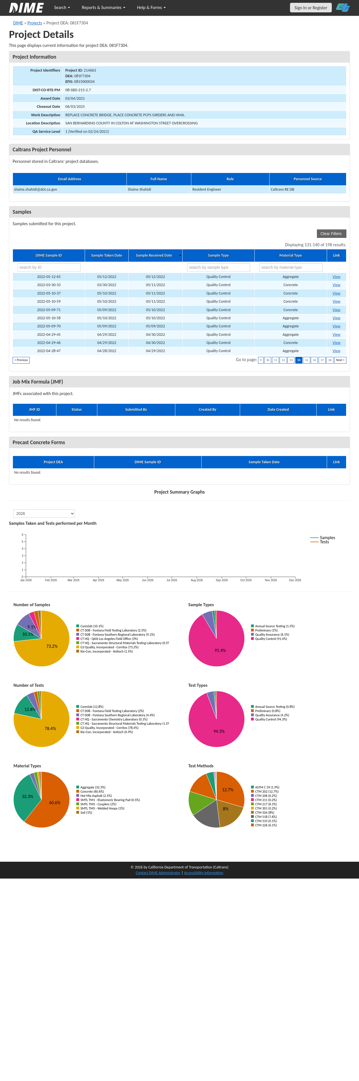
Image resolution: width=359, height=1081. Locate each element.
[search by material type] (291, 267)
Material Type (290, 255)
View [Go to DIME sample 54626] (336, 350)
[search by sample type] (218, 267)
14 (298, 360)
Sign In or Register (310, 7)
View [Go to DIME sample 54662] (336, 318)
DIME (18, 23)
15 (306, 360)
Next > (340, 360)
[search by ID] (49, 267)
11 (275, 360)
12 (283, 360)
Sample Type (218, 255)
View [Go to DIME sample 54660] (336, 309)
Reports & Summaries (103, 7)
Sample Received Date (154, 255)
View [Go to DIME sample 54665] (336, 301)
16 (314, 360)
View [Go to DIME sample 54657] (336, 326)
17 (322, 360)
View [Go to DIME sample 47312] (336, 284)
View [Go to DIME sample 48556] (336, 293)
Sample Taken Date (106, 255)
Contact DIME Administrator (158, 872)
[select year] (44, 513)
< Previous (21, 360)
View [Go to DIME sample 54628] (336, 334)
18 (329, 360)
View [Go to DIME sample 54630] (336, 342)
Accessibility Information (203, 872)
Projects (34, 23)
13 (291, 360)
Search (62, 7)
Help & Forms (151, 7)
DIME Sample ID (49, 255)
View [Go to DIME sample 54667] (336, 276)
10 (267, 360)
